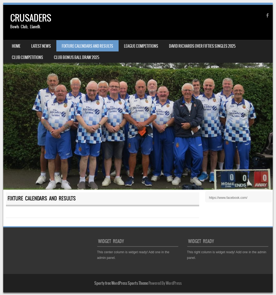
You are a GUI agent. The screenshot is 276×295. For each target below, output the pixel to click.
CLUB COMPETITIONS (27, 57)
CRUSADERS (30, 18)
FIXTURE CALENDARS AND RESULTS (87, 46)
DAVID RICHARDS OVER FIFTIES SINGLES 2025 (202, 46)
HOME (16, 46)
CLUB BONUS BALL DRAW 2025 (76, 57)
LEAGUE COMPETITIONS (141, 46)
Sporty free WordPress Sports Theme (121, 283)
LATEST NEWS (41, 46)
